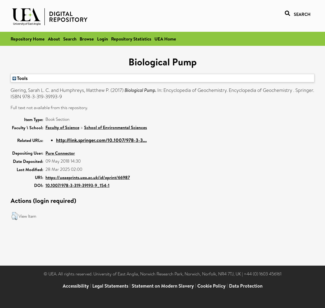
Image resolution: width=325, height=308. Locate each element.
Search (69, 39)
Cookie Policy (211, 286)
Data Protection (246, 286)
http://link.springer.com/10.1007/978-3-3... (101, 140)
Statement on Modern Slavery (163, 286)
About (54, 39)
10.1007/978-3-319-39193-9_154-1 (77, 185)
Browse (87, 39)
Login (102, 39)
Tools (20, 78)
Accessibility (76, 286)
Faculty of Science (62, 127)
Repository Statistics (131, 39)
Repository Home (28, 39)
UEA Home (165, 39)
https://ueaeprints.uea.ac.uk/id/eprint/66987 (87, 177)
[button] (14, 216)
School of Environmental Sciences (115, 127)
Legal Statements (110, 286)
